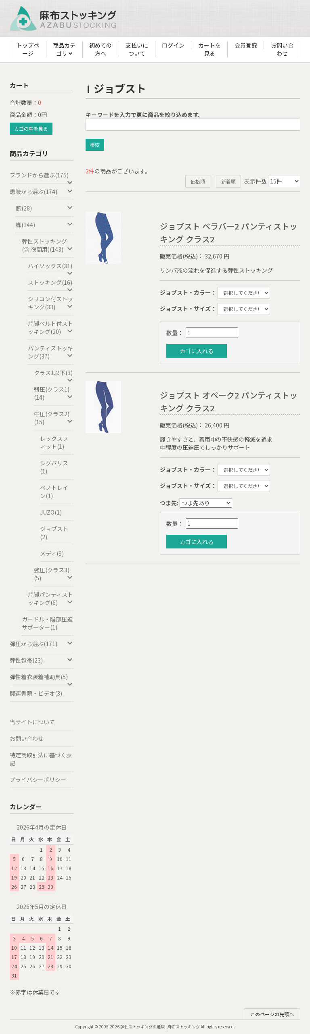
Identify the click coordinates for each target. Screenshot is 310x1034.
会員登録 (246, 45)
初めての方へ (100, 49)
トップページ (28, 49)
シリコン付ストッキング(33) (50, 303)
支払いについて (137, 49)
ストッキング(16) (50, 284)
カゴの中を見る (31, 128)
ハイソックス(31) (50, 268)
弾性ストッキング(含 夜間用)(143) (47, 245)
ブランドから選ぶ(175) (41, 177)
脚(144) (44, 225)
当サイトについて (32, 722)
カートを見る (209, 49)
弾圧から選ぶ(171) (41, 644)
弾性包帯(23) (41, 660)
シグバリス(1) (54, 467)
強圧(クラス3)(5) (53, 574)
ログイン (173, 45)
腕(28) (44, 208)
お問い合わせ (282, 49)
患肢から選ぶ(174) (41, 192)
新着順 (228, 181)
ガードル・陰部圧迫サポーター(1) (47, 623)
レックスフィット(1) (54, 442)
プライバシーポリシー (38, 780)
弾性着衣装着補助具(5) (41, 679)
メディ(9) (52, 553)
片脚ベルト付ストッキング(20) (50, 327)
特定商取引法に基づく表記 (41, 759)
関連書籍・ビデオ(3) (36, 693)
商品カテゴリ (64, 49)
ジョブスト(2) (54, 533)
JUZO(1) (51, 512)
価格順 (198, 181)
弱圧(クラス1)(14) (53, 393)
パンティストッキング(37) (50, 352)
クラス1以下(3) (53, 375)
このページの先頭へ (272, 1014)
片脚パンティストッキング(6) (50, 598)
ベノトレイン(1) (54, 492)
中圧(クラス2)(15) (53, 418)
